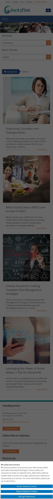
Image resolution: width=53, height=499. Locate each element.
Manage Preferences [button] (26, 496)
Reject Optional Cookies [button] (26, 491)
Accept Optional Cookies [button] (27, 486)
